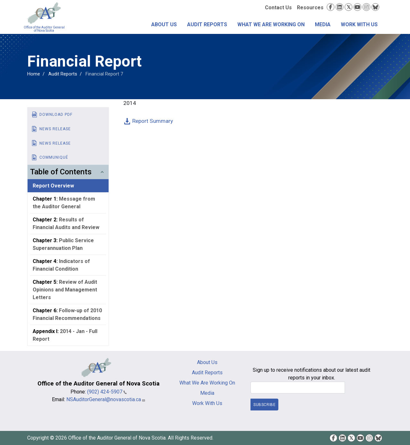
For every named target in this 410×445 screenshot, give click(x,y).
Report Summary (152, 121)
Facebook (330, 7)
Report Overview (53, 186)
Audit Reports (207, 24)
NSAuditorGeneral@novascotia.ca (105, 399)
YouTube (357, 7)
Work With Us (359, 24)
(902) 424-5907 (107, 392)
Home (33, 74)
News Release (55, 129)
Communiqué (53, 157)
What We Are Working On (271, 24)
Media (323, 24)
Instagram (366, 7)
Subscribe (264, 404)
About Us (164, 24)
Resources (310, 7)
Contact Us (278, 7)
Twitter (348, 7)
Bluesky (375, 7)
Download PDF (55, 114)
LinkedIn (339, 7)
